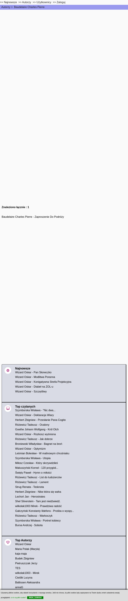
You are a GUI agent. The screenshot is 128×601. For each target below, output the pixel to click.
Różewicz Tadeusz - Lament (31, 482)
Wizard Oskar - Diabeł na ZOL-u (34, 386)
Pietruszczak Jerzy (26, 563)
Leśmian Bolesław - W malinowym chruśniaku (42, 453)
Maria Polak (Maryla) (27, 549)
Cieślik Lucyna (23, 577)
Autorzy (5, 7)
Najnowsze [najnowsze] (10, 2)
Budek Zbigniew (24, 558)
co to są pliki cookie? (18, 598)
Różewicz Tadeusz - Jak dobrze (34, 439)
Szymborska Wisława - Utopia (33, 458)
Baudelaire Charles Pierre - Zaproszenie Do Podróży (33, 216)
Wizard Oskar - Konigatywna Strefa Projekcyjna (43, 381)
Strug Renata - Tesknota (29, 487)
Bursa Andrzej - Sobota (29, 525)
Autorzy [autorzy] (26, 2)
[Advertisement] (64, 34)
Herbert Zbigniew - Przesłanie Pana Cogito (40, 420)
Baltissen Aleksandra (27, 582)
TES (17, 568)
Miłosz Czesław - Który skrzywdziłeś (36, 463)
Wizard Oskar (23, 544)
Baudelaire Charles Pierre (29, 7)
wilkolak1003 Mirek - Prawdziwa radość (38, 506)
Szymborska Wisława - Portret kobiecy (38, 520)
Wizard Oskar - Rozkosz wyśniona (35, 434)
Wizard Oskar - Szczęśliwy (31, 391)
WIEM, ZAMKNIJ (35, 598)
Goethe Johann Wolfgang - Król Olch (37, 429)
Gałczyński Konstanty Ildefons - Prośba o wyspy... (44, 511)
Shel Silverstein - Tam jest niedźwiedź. (37, 501)
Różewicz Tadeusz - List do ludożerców (38, 477)
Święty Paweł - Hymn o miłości (33, 472)
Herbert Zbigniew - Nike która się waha (38, 491)
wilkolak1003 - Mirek (27, 573)
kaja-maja (21, 553)
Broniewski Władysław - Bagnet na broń (38, 443)
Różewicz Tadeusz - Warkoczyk (33, 515)
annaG (19, 587)
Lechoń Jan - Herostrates (30, 496)
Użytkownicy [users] (43, 2)
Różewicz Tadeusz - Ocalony (32, 424)
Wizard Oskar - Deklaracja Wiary (34, 415)
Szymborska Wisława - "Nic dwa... (35, 410)
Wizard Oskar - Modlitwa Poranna (35, 377)
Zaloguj (61, 2)
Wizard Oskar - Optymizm (30, 448)
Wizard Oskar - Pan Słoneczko (33, 372)
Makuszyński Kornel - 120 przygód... (36, 467)
